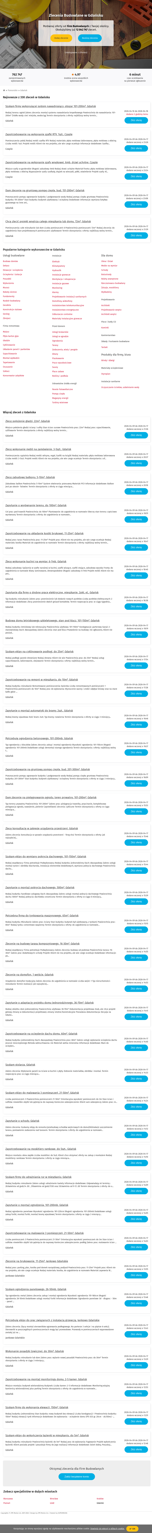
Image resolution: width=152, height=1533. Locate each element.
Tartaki (104, 347)
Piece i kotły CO (108, 322)
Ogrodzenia (57, 341)
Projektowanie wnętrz (111, 310)
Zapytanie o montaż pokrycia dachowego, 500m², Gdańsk (39, 887)
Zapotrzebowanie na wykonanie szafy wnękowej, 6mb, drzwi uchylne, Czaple (51, 162)
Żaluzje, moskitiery (110, 287)
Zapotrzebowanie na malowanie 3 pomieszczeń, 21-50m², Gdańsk (44, 1233)
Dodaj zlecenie (61, 38)
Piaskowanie (58, 358)
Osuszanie (8, 367)
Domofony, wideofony (62, 301)
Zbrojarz (6, 318)
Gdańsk (23, 90)
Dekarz (6, 265)
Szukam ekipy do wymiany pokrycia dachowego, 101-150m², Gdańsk (45, 856)
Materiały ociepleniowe (112, 368)
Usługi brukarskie (60, 332)
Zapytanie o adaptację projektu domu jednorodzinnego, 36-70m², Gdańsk (49, 1002)
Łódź (52, 1503)
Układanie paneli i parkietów (16, 349)
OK (132, 1529)
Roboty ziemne (10, 292)
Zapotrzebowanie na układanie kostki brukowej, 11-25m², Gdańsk (44, 533)
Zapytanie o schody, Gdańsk (22, 1120)
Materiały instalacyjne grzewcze (67, 318)
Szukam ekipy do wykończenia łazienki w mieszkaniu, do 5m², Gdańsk (47, 1435)
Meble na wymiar (109, 265)
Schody (104, 270)
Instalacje (56, 256)
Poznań (6, 1503)
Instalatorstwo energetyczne (65, 310)
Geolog (6, 314)
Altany (55, 354)
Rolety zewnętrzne (109, 279)
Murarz (6, 287)
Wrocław (54, 1498)
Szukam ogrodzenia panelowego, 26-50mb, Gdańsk (35, 1289)
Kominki (105, 327)
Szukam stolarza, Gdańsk (20, 1064)
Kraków (100, 1498)
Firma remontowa (11, 326)
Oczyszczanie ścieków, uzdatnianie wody (120, 387)
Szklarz (6, 371)
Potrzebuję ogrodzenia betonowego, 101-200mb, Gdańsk (39, 738)
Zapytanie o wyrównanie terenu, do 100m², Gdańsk (35, 505)
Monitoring (57, 288)
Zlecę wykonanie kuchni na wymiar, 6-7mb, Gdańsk (35, 561)
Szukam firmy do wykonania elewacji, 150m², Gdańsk (36, 1407)
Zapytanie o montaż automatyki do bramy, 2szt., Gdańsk (39, 710)
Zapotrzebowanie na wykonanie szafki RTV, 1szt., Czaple (38, 134)
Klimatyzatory (58, 266)
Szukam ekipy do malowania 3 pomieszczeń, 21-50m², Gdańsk (42, 1092)
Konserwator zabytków (13, 375)
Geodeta (7, 305)
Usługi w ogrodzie (60, 336)
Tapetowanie (9, 362)
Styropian (105, 374)
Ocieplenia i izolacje (12, 274)
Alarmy (55, 292)
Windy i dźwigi (108, 360)
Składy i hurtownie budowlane (115, 341)
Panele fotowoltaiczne (62, 389)
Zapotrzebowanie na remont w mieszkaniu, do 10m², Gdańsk (41, 679)
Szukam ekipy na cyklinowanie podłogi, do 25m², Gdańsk (39, 651)
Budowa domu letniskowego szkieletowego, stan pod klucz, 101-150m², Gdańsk (52, 620)
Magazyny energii (60, 398)
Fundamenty (8, 296)
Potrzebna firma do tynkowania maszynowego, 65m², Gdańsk (41, 915)
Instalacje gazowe (60, 283)
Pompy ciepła (58, 394)
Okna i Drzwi (107, 261)
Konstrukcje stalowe (12, 309)
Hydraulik (56, 270)
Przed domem (58, 326)
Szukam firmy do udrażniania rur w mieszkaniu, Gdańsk (38, 1177)
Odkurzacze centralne (62, 314)
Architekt (105, 305)
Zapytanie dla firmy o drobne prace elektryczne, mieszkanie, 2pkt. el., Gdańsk (51, 592)
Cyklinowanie (9, 345)
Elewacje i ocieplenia (13, 270)
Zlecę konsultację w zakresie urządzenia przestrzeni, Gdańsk (41, 828)
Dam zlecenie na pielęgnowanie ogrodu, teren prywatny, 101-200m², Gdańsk (50, 797)
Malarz (6, 332)
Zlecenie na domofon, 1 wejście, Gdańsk (29, 974)
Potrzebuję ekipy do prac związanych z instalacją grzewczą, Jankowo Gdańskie (52, 1320)
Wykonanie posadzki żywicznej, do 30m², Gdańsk (34, 1351)
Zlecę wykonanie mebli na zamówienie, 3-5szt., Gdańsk (38, 449)
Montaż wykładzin (11, 358)
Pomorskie (13, 90)
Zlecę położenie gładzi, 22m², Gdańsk (27, 421)
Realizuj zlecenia (90, 38)
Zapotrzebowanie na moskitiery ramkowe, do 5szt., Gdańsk (40, 1149)
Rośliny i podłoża (60, 376)
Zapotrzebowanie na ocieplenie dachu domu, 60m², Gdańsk (41, 1033)
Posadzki (7, 279)
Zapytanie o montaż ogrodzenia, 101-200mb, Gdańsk (36, 1205)
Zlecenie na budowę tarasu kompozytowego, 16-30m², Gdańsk (42, 943)
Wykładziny (106, 292)
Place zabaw (58, 371)
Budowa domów (10, 261)
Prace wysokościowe (61, 363)
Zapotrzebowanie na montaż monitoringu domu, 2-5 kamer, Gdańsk (46, 1379)
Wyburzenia (8, 283)
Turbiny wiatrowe (60, 402)
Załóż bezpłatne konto (77, 1476)
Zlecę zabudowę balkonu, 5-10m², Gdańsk (30, 477)
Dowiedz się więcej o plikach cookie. (107, 1528)
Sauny (55, 367)
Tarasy (55, 345)
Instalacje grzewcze (61, 275)
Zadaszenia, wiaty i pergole (65, 349)
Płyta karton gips (11, 336)
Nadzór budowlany (11, 301)
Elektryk (56, 261)
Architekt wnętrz (108, 314)
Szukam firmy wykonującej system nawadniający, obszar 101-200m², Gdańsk (50, 106)
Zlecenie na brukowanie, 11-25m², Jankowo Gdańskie (36, 1261)
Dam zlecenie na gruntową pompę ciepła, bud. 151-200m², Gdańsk (44, 190)
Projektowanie (108, 299)
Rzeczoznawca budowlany (113, 283)
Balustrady (106, 274)
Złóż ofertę (136, 120)
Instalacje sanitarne (110, 381)
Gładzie (6, 340)
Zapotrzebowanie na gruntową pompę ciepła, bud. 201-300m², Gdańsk (47, 769)
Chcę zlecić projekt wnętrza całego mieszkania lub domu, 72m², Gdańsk (48, 221)
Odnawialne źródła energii (64, 383)
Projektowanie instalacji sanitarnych (69, 296)
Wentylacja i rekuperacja (64, 279)
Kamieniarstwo (108, 335)
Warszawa (8, 1498)
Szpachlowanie (10, 353)
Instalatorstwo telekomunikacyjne (68, 305)
